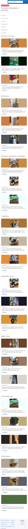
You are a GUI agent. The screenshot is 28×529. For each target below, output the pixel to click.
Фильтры (3, 27)
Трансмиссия (4, 24)
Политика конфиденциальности (8, 526)
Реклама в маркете (5, 522)
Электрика (3, 32)
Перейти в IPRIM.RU (5, 520)
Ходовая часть (4, 30)
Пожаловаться (4, 524)
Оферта (12, 522)
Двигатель (3, 15)
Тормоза (3, 21)
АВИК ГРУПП (4, 49)
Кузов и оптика (4, 18)
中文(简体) (23, 524)
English (22, 522)
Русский (22, 520)
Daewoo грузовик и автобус (13, 156)
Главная (12, 520)
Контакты (13, 524)
